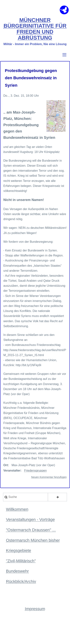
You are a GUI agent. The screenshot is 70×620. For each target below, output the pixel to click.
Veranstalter (12, 470)
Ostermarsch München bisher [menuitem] (33, 540)
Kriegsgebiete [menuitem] (18, 550)
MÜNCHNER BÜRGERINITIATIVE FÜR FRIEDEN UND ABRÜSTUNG (35, 29)
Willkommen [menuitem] (17, 509)
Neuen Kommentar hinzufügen (49, 477)
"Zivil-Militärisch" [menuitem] (21, 561)
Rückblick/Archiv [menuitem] (21, 581)
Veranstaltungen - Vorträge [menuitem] (30, 519)
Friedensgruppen (35, 470)
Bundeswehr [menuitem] (17, 571)
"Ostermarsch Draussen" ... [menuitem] (31, 530)
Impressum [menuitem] (35, 608)
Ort (5, 465)
